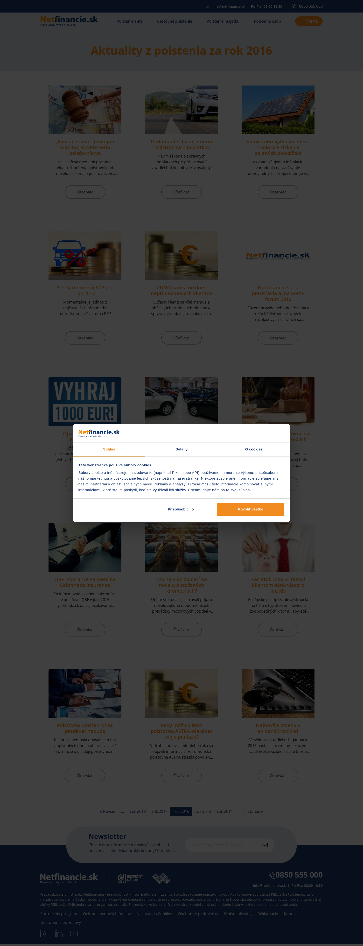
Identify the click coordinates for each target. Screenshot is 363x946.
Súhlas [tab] (109, 449)
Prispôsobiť (181, 509)
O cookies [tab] (254, 449)
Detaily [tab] (181, 449)
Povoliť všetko (250, 509)
